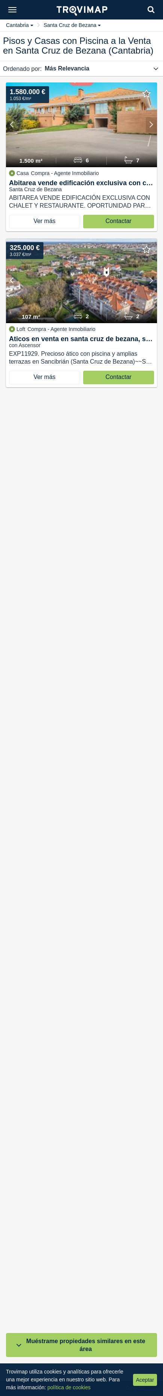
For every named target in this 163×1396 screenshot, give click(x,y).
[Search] (151, 9)
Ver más (44, 221)
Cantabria (19, 25)
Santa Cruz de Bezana (72, 25)
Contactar (119, 221)
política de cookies (68, 1387)
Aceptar (145, 1380)
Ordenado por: (22, 69)
